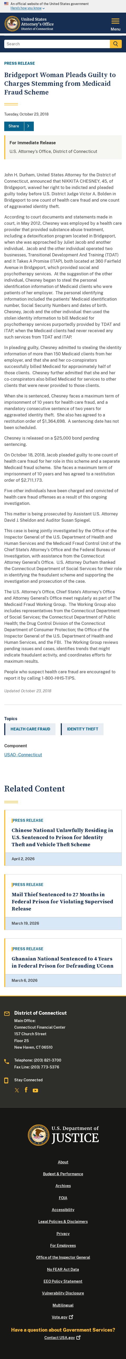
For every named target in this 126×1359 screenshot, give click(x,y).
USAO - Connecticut (23, 754)
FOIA (63, 1198)
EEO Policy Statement (63, 1281)
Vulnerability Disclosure (63, 1293)
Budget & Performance (63, 1174)
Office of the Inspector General (63, 1257)
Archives (63, 1186)
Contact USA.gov (63, 1338)
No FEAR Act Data (63, 1269)
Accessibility (63, 1210)
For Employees (63, 1245)
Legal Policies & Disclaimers (63, 1221)
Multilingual (63, 1305)
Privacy (63, 1234)
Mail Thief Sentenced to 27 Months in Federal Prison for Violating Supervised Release (62, 902)
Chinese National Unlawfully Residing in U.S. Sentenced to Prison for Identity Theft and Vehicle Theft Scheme (62, 837)
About (63, 1162)
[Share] (19, 126)
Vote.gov (63, 1317)
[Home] (29, 30)
